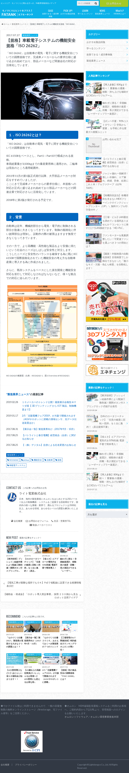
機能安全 (38, 460)
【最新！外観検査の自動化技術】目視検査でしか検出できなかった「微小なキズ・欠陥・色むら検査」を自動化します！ (107, 260)
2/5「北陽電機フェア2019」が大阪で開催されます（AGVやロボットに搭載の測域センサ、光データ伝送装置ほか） (49, 419)
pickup (26, 460)
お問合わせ (114, 3)
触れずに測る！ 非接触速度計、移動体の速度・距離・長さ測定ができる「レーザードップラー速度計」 (107, 108)
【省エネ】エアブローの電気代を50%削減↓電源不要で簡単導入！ (106, 442)
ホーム (5, 24)
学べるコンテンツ (85, 12)
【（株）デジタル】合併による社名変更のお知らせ (49, 444)
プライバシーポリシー (26, 764)
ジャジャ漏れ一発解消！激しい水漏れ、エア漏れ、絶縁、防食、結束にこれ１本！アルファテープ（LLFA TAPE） (107, 180)
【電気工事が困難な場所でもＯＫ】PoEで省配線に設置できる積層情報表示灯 (44, 584)
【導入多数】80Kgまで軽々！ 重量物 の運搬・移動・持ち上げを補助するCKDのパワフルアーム (107, 90)
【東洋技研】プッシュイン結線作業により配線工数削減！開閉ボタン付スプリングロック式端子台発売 (106, 403)
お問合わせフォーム (37, 521)
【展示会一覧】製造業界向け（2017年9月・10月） (49, 429)
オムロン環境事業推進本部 (104, 716)
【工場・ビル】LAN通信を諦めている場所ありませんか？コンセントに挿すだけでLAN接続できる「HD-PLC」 (107, 222)
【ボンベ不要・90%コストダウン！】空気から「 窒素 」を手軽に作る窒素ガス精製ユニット (107, 126)
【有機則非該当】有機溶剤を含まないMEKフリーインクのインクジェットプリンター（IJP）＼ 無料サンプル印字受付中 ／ (107, 202)
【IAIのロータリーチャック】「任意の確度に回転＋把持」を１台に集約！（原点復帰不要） (106, 423)
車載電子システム (17, 465)
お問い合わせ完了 (111, 139)
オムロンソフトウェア (76, 716)
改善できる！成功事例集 (50, 13)
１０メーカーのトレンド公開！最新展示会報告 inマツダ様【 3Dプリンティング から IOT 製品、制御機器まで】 (49, 406)
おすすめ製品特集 (67, 12)
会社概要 (17, 521)
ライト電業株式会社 (32, 493)
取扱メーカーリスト (41, 525)
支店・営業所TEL (61, 521)
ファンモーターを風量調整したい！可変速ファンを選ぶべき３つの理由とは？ (107, 241)
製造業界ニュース (102, 12)
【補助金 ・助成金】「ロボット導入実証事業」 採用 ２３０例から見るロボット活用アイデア (41, 596)
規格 (59, 460)
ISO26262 (13, 460)
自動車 (50, 460)
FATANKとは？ (119, 12)
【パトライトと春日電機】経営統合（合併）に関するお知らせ (49, 437)
